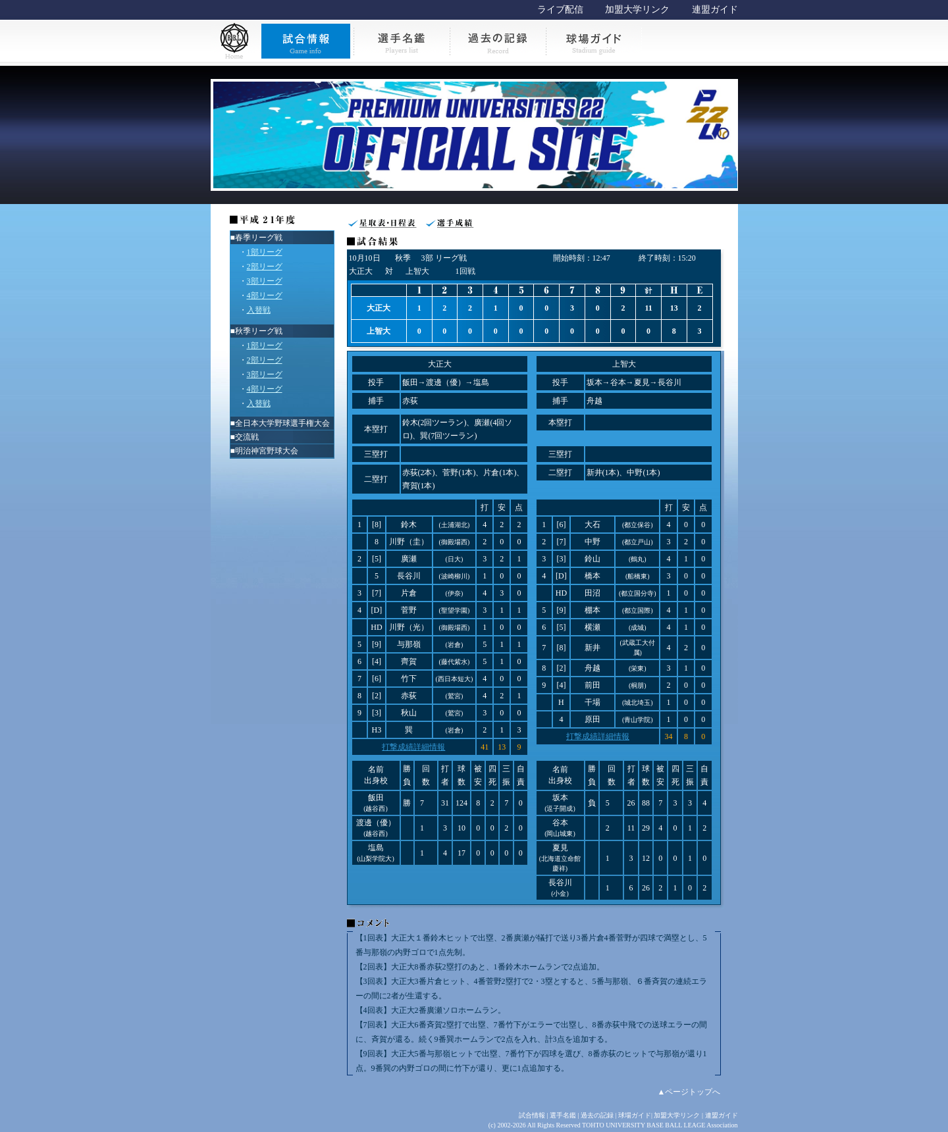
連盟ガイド (715, 9)
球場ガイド (634, 1115)
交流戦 (247, 437)
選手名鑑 (563, 1115)
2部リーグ (264, 266)
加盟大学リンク (637, 9)
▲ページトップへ (689, 1091)
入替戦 (259, 310)
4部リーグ (264, 295)
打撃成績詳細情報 (413, 747)
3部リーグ (264, 281)
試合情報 (532, 1115)
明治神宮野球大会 (266, 450)
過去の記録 (597, 1115)
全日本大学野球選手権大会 (282, 423)
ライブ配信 (560, 9)
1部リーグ (264, 252)
